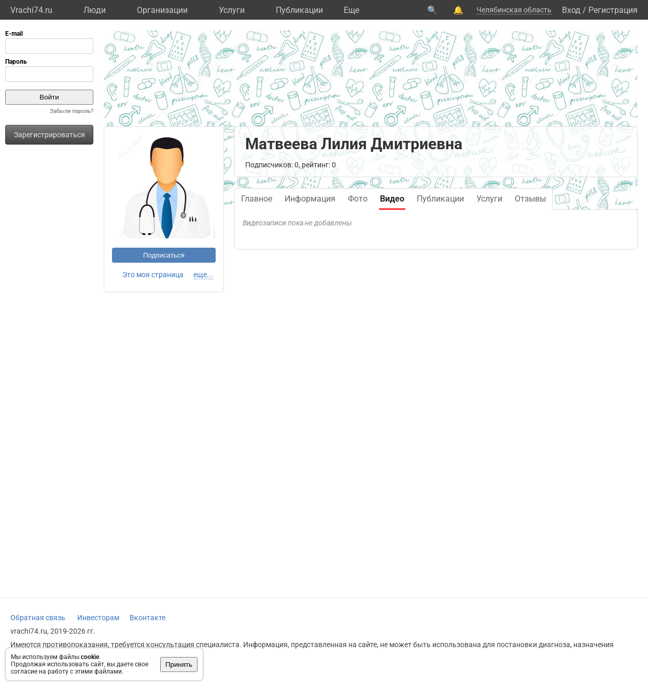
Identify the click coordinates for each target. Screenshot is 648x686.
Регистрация (613, 10)
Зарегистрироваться (49, 135)
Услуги (232, 10)
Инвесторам (98, 617)
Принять (178, 664)
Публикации (299, 10)
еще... (203, 274)
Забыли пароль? (71, 111)
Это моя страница (153, 274)
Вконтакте (147, 617)
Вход (571, 10)
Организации (162, 10)
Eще (351, 10)
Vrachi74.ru (31, 10)
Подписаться (164, 255)
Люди (94, 10)
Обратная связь (37, 617)
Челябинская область (514, 10)
